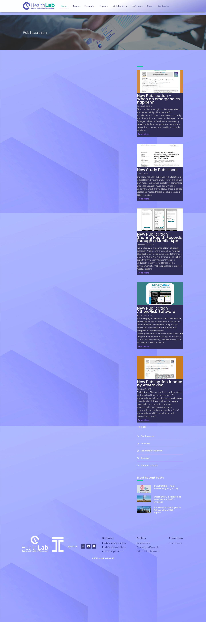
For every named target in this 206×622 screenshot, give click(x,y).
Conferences (147, 436)
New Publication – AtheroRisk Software (156, 310)
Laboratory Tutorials (151, 451)
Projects (104, 6)
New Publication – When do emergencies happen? (158, 99)
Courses (145, 458)
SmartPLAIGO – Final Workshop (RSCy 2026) (166, 487)
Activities (145, 443)
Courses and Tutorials (147, 547)
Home (64, 6)
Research (90, 6)
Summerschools (149, 465)
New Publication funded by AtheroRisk (159, 383)
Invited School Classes (148, 551)
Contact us (163, 6)
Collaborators (120, 6)
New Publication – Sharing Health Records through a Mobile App (159, 238)
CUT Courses (175, 543)
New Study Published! (157, 170)
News (149, 6)
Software (137, 6)
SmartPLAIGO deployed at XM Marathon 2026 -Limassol (167, 519)
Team (76, 6)
